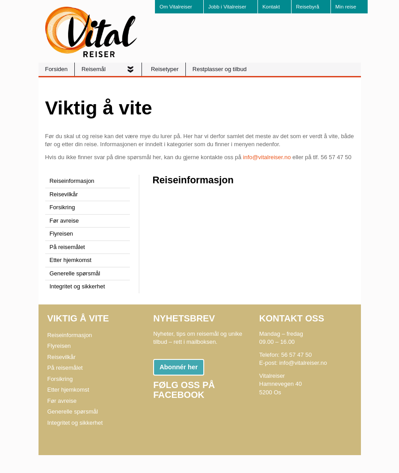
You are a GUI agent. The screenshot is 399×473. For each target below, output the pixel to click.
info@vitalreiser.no (303, 362)
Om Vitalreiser (175, 6)
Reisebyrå (307, 6)
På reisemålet (67, 247)
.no (287, 157)
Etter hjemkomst (71, 260)
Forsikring (62, 207)
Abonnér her (178, 367)
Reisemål (94, 69)
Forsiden (56, 69)
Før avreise (64, 220)
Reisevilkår (64, 194)
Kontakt (271, 6)
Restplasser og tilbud (220, 69)
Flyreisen (61, 233)
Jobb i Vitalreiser (227, 6)
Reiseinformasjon (72, 180)
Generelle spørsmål (75, 273)
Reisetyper (165, 69)
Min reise (345, 6)
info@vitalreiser (263, 157)
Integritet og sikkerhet (77, 286)
